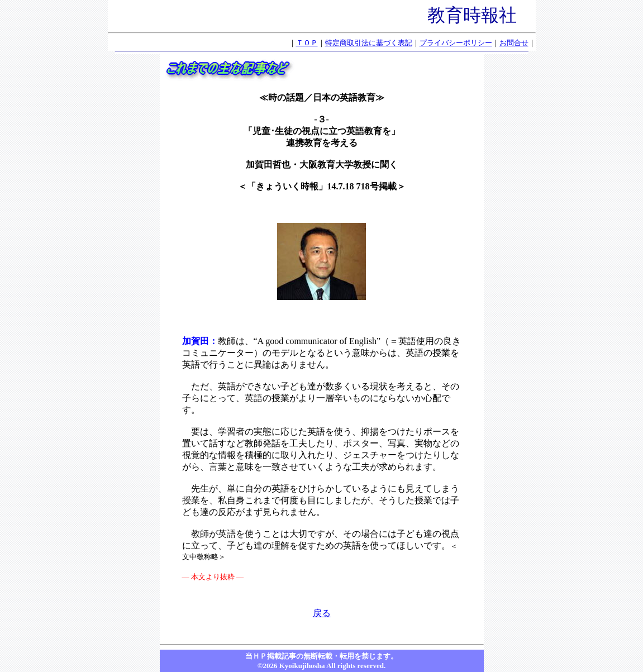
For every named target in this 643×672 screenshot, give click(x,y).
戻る (322, 613)
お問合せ (513, 43)
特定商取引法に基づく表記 (368, 43)
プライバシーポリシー (456, 43)
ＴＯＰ (307, 43)
